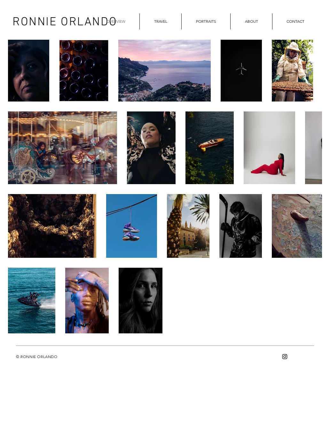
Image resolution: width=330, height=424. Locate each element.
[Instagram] (284, 356)
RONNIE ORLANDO (64, 22)
